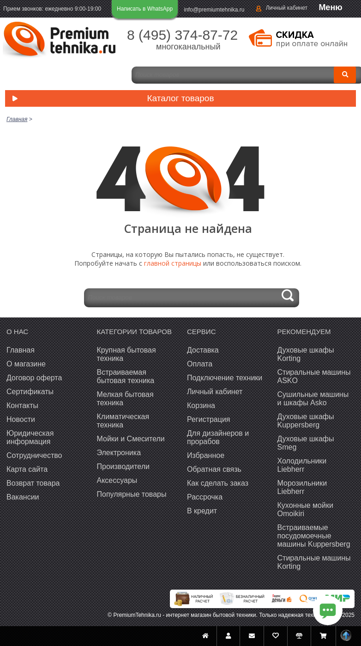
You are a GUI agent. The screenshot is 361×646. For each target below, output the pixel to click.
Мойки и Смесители (131, 439)
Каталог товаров (111, 99)
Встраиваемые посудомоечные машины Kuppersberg (313, 536)
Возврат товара (33, 483)
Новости (20, 419)
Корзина (201, 405)
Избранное (205, 455)
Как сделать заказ (217, 483)
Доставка (203, 350)
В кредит (202, 511)
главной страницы (172, 263)
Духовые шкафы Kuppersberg (305, 421)
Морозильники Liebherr (302, 487)
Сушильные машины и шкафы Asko (313, 398)
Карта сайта (27, 469)
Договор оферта (34, 378)
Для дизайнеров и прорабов (218, 437)
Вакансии (22, 497)
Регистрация (208, 419)
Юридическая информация (30, 437)
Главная (20, 350)
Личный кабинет (286, 8)
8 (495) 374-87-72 (182, 35)
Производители (123, 466)
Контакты (22, 405)
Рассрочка (205, 497)
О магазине (26, 364)
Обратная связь (214, 469)
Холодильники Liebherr (302, 465)
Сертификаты (30, 392)
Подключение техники (224, 378)
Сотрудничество (34, 455)
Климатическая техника (123, 421)
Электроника (119, 453)
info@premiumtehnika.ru (214, 9)
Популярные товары (132, 494)
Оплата (199, 364)
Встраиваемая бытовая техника (126, 376)
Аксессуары (117, 480)
